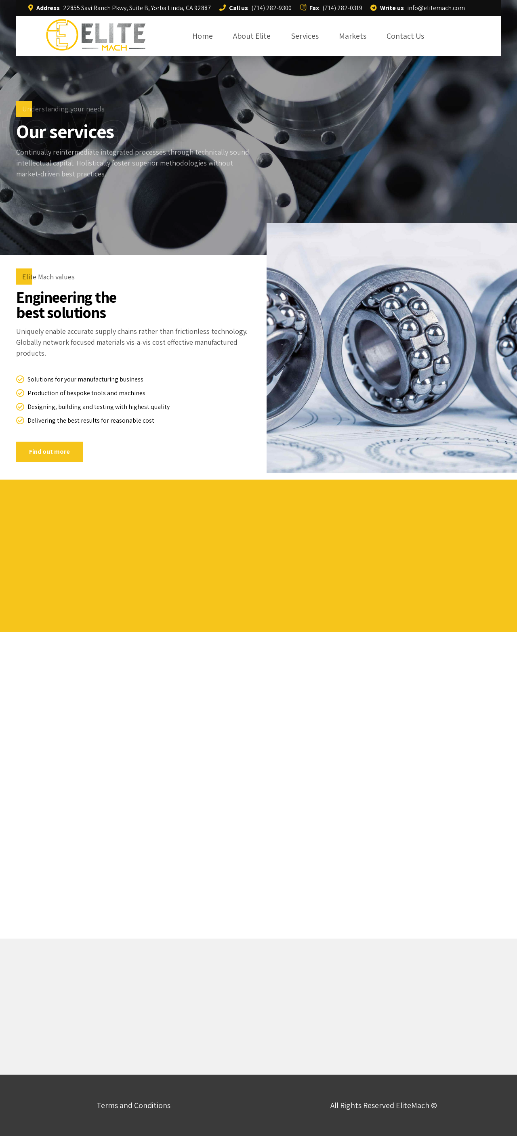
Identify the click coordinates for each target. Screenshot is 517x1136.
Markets (352, 36)
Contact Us (405, 36)
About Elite (252, 36)
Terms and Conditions (133, 1105)
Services (305, 36)
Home (202, 36)
